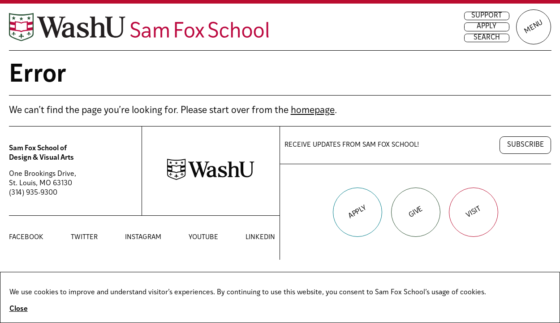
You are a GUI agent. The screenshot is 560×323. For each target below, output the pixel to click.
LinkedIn (260, 237)
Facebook (26, 237)
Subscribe (525, 144)
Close (18, 309)
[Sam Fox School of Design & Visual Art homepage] (139, 27)
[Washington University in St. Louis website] (210, 178)
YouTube (203, 237)
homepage (313, 110)
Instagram (143, 237)
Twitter (84, 237)
